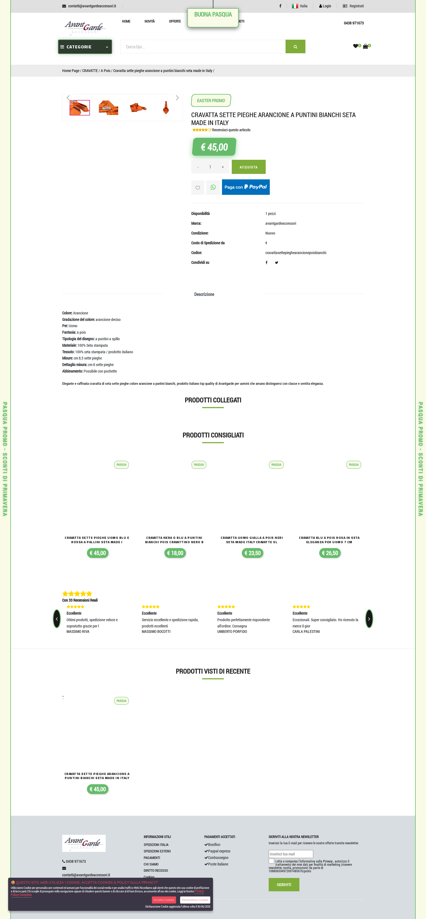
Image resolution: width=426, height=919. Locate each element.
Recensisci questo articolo (231, 129)
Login (325, 5)
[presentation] (57, 618)
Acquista (249, 167)
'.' (63, 697)
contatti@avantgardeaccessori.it (92, 5)
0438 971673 (76, 861)
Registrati (353, 5)
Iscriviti (284, 884)
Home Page (70, 70)
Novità (150, 21)
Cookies (149, 876)
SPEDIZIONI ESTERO (157, 851)
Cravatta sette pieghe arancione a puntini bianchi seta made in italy (97, 776)
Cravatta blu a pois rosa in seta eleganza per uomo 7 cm (329, 540)
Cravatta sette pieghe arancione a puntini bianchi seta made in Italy (162, 70)
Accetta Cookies (164, 900)
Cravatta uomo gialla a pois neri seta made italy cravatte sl (252, 540)
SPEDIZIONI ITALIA (156, 844)
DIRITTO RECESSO (156, 870)
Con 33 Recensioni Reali (80, 600)
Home (126, 21)
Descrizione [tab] (204, 294)
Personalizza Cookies (195, 900)
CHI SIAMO (151, 864)
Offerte (175, 21)
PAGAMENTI (152, 857)
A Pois (105, 70)
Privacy (328, 861)
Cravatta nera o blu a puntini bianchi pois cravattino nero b (174, 540)
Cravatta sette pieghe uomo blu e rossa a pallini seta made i (97, 540)
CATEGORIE (76, 47)
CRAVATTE (90, 70)
